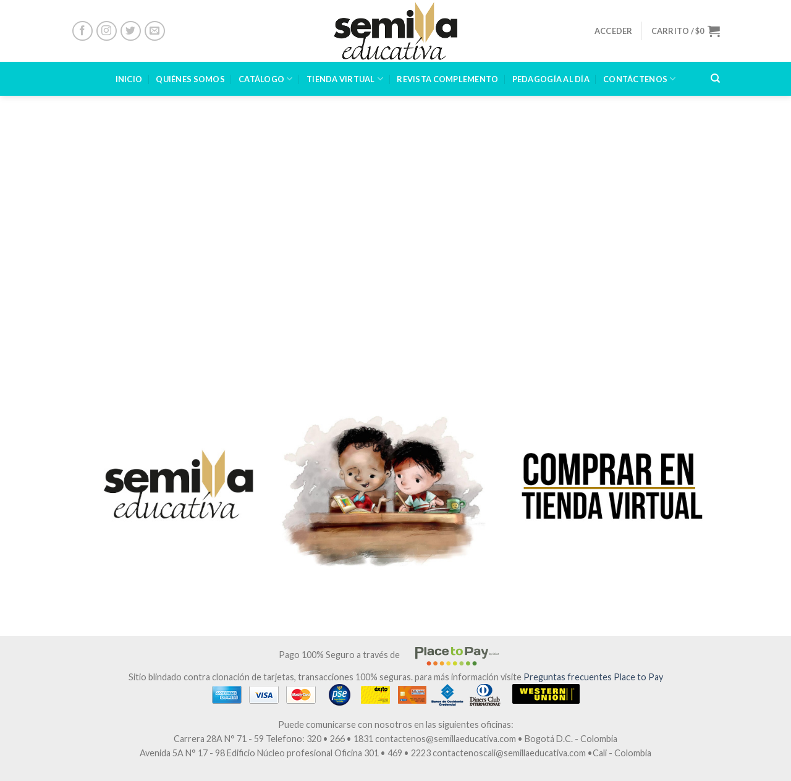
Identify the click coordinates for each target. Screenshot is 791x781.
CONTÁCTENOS (639, 79)
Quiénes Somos (190, 79)
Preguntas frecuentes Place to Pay (593, 677)
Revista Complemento (447, 79)
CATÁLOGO (266, 79)
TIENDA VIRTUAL (345, 79)
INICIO (129, 79)
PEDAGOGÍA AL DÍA (551, 79)
